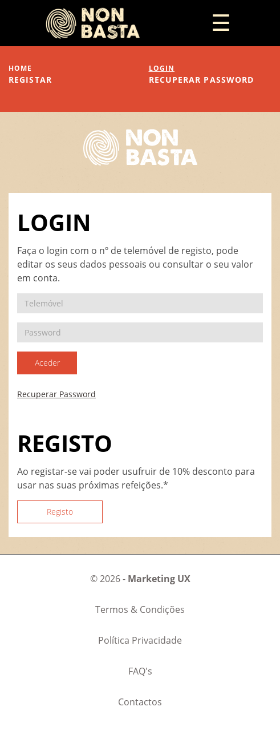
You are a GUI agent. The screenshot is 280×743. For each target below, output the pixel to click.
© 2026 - (140, 578)
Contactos (140, 702)
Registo (60, 511)
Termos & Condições (140, 609)
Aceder (47, 362)
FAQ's (140, 671)
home (20, 68)
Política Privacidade (140, 640)
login (162, 68)
